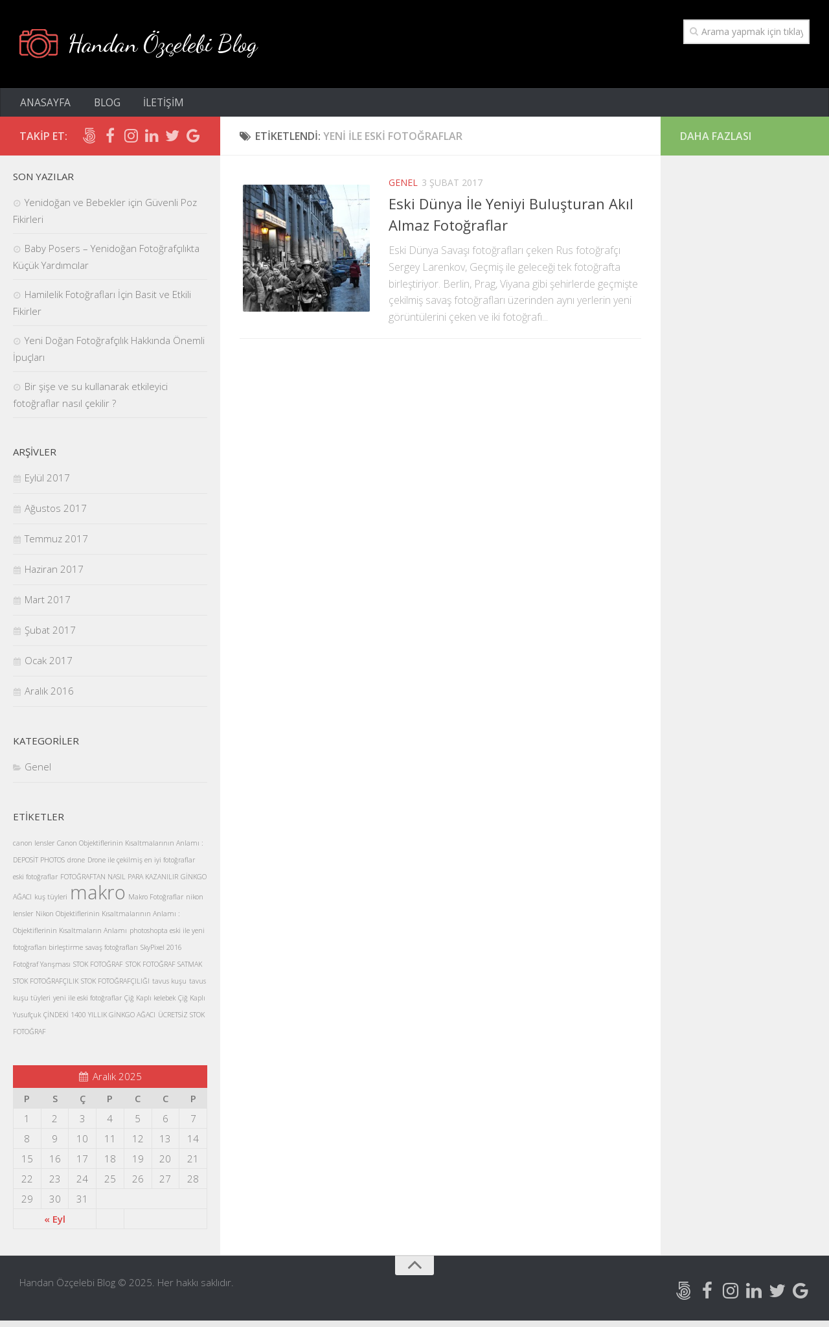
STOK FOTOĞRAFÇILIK (45, 987)
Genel (403, 189)
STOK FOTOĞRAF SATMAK (164, 970)
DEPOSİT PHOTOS (39, 866)
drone (76, 866)
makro (98, 899)
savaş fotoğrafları (111, 953)
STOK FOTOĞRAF (98, 970)
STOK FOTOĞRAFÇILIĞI (115, 987)
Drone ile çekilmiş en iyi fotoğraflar (141, 866)
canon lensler (33, 849)
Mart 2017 (48, 605)
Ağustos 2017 (56, 514)
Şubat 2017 (50, 636)
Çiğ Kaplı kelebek (150, 1004)
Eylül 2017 (47, 484)
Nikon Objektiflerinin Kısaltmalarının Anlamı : (108, 920)
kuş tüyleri (50, 903)
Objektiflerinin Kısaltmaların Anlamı (70, 936)
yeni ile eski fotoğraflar (87, 1004)
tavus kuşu (169, 987)
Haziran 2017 (54, 575)
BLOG (103, 107)
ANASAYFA (45, 107)
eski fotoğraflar (35, 883)
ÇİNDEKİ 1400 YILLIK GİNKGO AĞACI (99, 1021)
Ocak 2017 (49, 666)
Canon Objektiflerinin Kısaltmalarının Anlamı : (130, 849)
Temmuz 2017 (56, 544)
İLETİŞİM (155, 107)
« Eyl (54, 1225)
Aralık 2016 (49, 697)
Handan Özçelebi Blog (172, 45)
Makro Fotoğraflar (155, 903)
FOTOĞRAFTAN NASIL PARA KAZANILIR (119, 883)
